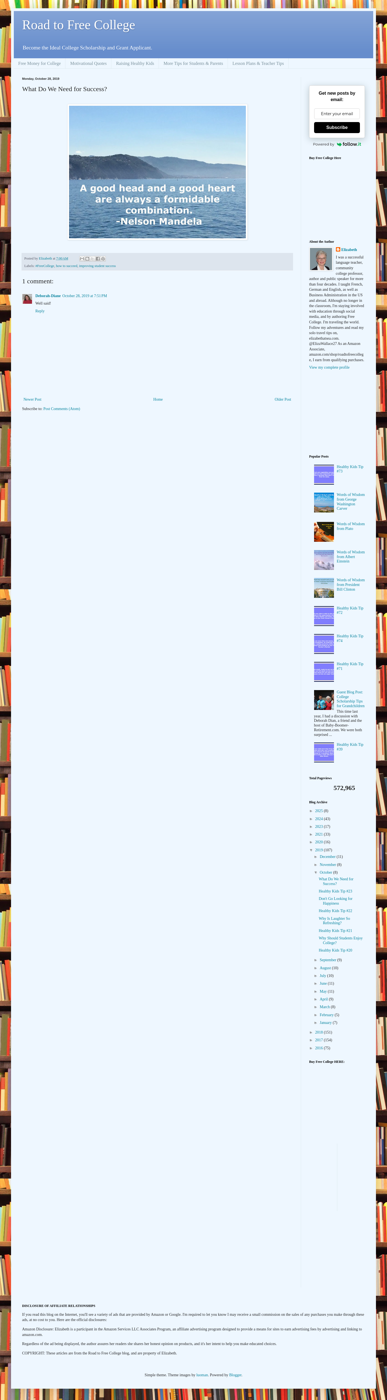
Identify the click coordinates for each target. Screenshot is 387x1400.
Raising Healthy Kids (135, 63)
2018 (319, 1032)
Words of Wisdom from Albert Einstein (351, 557)
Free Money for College (39, 63)
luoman (202, 1375)
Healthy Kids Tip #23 (335, 891)
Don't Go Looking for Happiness (335, 901)
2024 (319, 819)
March (325, 1007)
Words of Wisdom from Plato (351, 526)
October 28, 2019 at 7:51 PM (84, 296)
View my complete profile (329, 367)
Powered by (337, 144)
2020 (319, 842)
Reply (39, 311)
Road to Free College (78, 24)
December (328, 857)
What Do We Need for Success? (336, 881)
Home (158, 399)
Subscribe (336, 127)
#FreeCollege (44, 266)
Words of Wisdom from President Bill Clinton (351, 584)
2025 (319, 811)
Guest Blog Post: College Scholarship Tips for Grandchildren (351, 699)
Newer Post (32, 399)
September (328, 960)
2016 (319, 1048)
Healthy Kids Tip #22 (335, 911)
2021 (319, 834)
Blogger (235, 1375)
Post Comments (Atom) (61, 409)
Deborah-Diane (48, 296)
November (328, 865)
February (327, 1015)
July (323, 976)
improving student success (97, 266)
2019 (319, 850)
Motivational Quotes (88, 63)
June (324, 983)
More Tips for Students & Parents (193, 63)
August (326, 968)
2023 (319, 827)
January (326, 1023)
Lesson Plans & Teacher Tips (258, 63)
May (324, 991)
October (326, 872)
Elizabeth (349, 250)
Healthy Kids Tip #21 (335, 931)
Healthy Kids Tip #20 (335, 950)
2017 (319, 1040)
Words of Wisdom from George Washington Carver (351, 502)
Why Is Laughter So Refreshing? (334, 920)
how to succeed (66, 266)
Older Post (283, 399)
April (324, 999)
